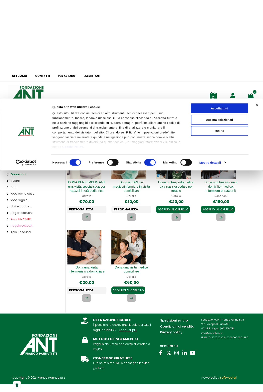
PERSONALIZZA (83, 210)
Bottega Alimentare (25, 155)
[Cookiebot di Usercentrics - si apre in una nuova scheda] (25, 64)
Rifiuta (219, 32)
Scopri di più (128, 338)
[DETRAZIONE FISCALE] (85, 328)
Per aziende (60, 76)
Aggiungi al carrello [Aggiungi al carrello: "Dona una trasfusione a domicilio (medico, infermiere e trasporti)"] (217, 209)
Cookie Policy (72, 48)
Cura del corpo (22, 168)
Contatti (38, 76)
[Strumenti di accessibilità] (17, 385)
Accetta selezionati (219, 21)
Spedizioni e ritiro (174, 328)
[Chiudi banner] (256, 6)
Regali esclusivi (22, 213)
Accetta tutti (219, 9)
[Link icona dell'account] (232, 95)
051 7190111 (227, 336)
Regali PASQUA (21, 225)
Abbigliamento (22, 142)
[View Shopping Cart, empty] (251, 95)
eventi (15, 181)
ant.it (219, 340)
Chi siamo (18, 76)
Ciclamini (17, 161)
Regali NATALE (21, 219)
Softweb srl (228, 385)
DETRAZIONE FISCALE (112, 327)
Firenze (10, 135)
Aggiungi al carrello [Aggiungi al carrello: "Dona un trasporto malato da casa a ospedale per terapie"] (173, 205)
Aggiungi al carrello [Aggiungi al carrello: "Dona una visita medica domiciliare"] (128, 293)
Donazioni (18, 174)
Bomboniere (20, 149)
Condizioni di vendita (177, 334)
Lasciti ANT (82, 76)
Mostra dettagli (210, 64)
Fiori (13, 187)
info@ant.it (207, 340)
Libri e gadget (21, 206)
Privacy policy (171, 340)
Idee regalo (19, 200)
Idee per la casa (23, 193)
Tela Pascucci (21, 232)
